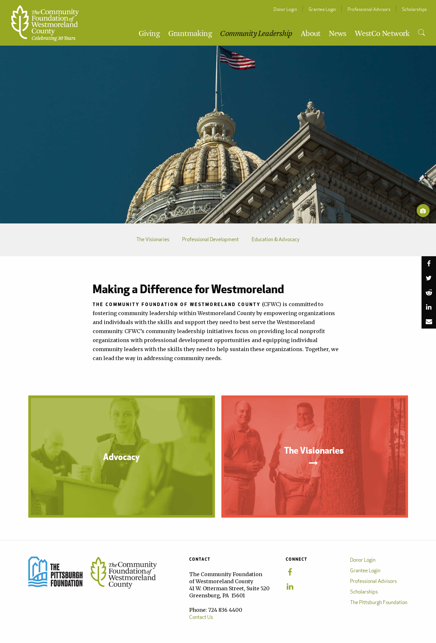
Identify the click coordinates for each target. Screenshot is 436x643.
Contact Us (201, 617)
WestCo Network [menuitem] (382, 34)
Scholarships (414, 9)
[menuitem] (421, 33)
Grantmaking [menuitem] (190, 34)
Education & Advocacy (276, 239)
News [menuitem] (338, 34)
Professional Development (210, 239)
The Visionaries (152, 239)
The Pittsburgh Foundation (378, 602)
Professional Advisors (369, 9)
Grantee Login (322, 9)
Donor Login (285, 9)
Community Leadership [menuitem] (256, 34)
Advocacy (121, 456)
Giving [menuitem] (149, 34)
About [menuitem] (310, 34)
